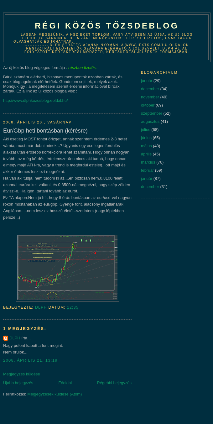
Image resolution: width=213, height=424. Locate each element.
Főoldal (65, 382)
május (146, 146)
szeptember (151, 113)
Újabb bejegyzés (18, 382)
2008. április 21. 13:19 (30, 360)
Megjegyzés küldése (21, 374)
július (145, 129)
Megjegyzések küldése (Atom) (54, 394)
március (148, 162)
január (146, 80)
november (150, 97)
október (147, 105)
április (146, 154)
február (147, 170)
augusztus (150, 121)
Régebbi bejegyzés (114, 382)
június (146, 137)
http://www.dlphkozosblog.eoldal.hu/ (35, 100)
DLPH (14, 338)
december (150, 88)
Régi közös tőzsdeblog (107, 25)
